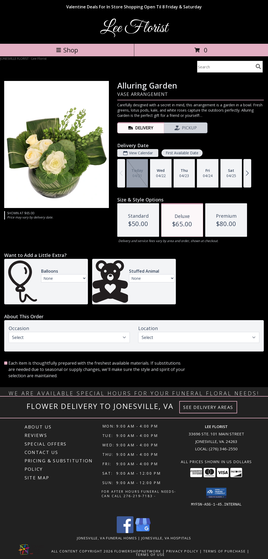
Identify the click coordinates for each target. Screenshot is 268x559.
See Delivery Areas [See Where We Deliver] (208, 407)
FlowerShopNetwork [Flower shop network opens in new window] (137, 551)
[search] (258, 66)
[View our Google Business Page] (143, 531)
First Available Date (182, 152)
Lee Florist (134, 28)
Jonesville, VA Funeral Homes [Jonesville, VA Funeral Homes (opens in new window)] (107, 538)
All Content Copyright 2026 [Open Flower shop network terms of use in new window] (82, 551)
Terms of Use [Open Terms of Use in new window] (150, 554)
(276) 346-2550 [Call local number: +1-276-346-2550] (223, 448)
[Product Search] (225, 66)
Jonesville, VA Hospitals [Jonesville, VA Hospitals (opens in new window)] (166, 538)
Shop (67, 50)
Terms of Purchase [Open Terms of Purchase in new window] (224, 551)
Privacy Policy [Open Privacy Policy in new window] (182, 551)
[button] (216, 493)
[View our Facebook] (125, 531)
